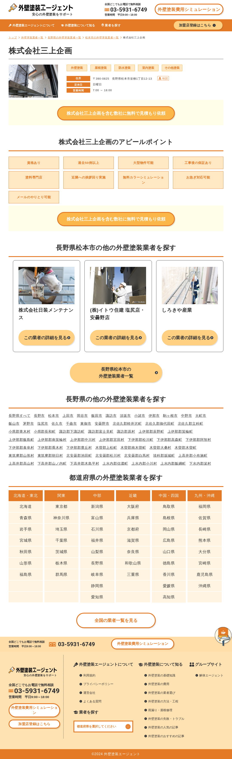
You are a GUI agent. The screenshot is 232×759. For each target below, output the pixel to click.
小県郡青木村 (20, 431)
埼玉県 (61, 529)
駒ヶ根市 (170, 415)
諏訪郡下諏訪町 (72, 431)
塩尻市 (42, 423)
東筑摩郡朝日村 (50, 455)
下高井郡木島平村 (84, 463)
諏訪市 (111, 415)
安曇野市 (102, 423)
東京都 (61, 506)
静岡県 (97, 586)
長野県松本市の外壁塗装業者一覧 (116, 372)
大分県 (204, 552)
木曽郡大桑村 (160, 447)
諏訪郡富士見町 (101, 431)
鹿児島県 (205, 574)
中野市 (186, 415)
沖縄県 (204, 586)
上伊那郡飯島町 (21, 439)
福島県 (26, 574)
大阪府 (133, 506)
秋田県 (26, 552)
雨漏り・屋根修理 (160, 710)
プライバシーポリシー (98, 684)
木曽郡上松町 (106, 447)
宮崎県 (204, 563)
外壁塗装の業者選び (161, 692)
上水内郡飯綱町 (173, 463)
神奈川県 (61, 518)
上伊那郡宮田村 (112, 439)
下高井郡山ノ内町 (52, 463)
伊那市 (154, 415)
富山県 (97, 518)
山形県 (26, 563)
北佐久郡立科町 (190, 423)
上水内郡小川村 (144, 463)
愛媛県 (169, 586)
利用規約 (89, 675)
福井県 (97, 540)
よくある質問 (92, 701)
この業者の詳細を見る (45, 337)
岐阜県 (97, 574)
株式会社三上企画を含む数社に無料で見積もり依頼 (116, 113)
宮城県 (26, 540)
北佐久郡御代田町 (159, 423)
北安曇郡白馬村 (137, 455)
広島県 (169, 540)
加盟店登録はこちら (34, 724)
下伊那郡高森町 (169, 439)
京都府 (133, 529)
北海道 (26, 506)
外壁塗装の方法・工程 (163, 701)
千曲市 (71, 423)
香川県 (169, 574)
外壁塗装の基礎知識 (161, 675)
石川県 (97, 529)
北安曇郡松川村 (108, 455)
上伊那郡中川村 (83, 439)
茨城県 (61, 552)
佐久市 (57, 423)
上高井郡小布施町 (192, 455)
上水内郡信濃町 (115, 463)
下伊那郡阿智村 (198, 439)
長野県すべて (20, 415)
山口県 (169, 552)
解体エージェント (211, 675)
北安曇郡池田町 (79, 455)
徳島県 (169, 563)
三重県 (133, 574)
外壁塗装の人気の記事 (163, 727)
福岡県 (204, 506)
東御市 (85, 423)
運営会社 (89, 692)
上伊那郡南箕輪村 (52, 439)
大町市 (200, 415)
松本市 (53, 415)
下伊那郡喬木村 (50, 447)
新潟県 (97, 506)
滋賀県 (133, 540)
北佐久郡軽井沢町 (127, 423)
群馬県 (61, 574)
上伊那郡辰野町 (151, 431)
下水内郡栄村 (200, 463)
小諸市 (139, 415)
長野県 (97, 563)
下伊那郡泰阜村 (21, 447)
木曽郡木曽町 (186, 447)
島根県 (169, 518)
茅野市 (28, 423)
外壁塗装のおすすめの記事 (166, 736)
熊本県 (204, 540)
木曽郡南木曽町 (133, 447)
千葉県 (61, 540)
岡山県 (169, 529)
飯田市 (96, 415)
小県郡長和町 (45, 431)
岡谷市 (82, 415)
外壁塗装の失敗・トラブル (166, 718)
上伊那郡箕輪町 (180, 431)
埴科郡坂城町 (164, 455)
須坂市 (125, 415)
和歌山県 (133, 563)
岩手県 (26, 529)
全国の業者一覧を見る (116, 620)
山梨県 (97, 552)
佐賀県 (204, 518)
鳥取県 (169, 506)
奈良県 (133, 552)
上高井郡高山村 (21, 463)
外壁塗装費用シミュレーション (189, 9)
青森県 (26, 518)
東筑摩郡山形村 (21, 455)
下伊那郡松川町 (140, 439)
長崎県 (204, 529)
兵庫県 (133, 518)
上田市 (68, 415)
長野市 (39, 415)
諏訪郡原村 (126, 431)
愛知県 (97, 597)
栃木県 (61, 563)
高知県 (169, 597)
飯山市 (14, 423)
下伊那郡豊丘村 (79, 447)
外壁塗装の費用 (158, 684)
